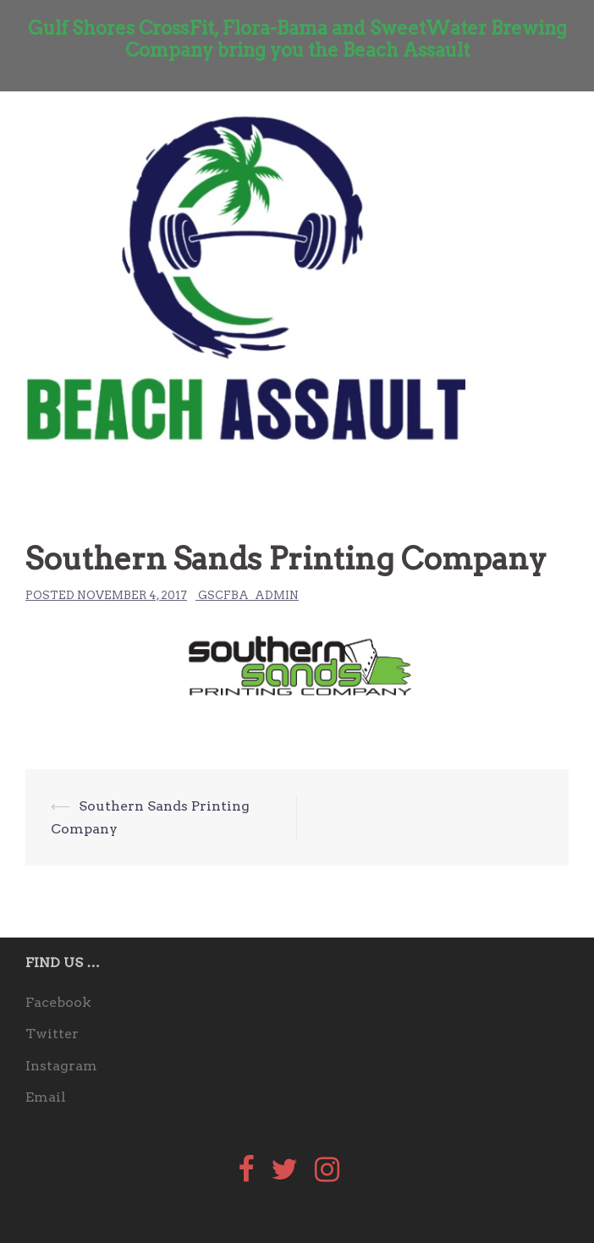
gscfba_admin (248, 595)
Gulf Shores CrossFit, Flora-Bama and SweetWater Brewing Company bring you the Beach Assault (297, 39)
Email (45, 1097)
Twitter (52, 1034)
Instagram (61, 1066)
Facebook (58, 1002)
